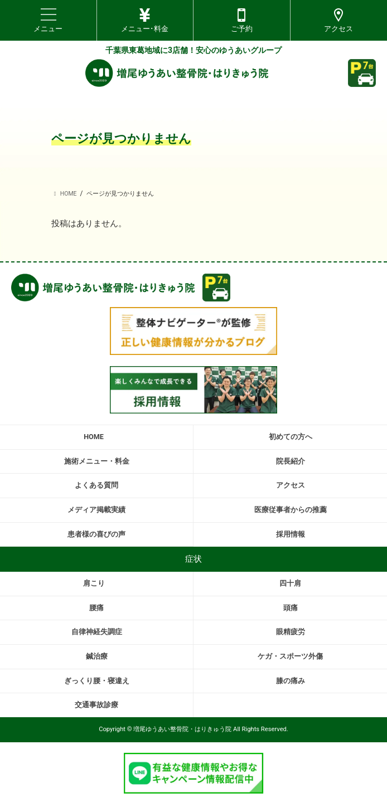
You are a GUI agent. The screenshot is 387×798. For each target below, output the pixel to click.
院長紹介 (290, 461)
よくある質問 (96, 485)
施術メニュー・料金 (96, 461)
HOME (94, 436)
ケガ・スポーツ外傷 (290, 656)
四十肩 (290, 583)
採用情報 (290, 534)
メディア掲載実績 (96, 509)
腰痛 (96, 608)
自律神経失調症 (96, 631)
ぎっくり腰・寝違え (96, 681)
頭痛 (290, 608)
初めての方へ (290, 436)
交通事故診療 (96, 704)
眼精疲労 (290, 631)
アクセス (290, 485)
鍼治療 (97, 656)
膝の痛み (290, 681)
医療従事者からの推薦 (290, 509)
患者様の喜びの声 (96, 534)
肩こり (94, 583)
